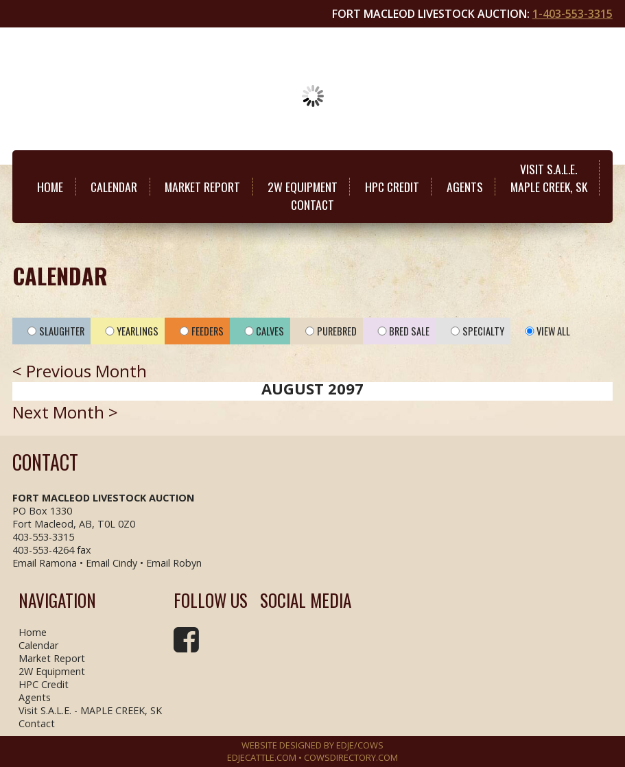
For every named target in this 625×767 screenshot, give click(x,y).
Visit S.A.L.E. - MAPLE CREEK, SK (90, 710)
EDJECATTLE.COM (261, 757)
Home (50, 187)
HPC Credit (392, 187)
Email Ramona (44, 562)
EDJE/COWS (360, 745)
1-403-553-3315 (572, 13)
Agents (465, 187)
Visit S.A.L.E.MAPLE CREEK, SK (548, 178)
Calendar (114, 187)
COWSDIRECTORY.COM (351, 757)
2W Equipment (303, 187)
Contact (312, 204)
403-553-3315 (43, 536)
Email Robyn (174, 562)
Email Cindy (111, 562)
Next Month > (65, 412)
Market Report (202, 187)
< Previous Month (79, 370)
